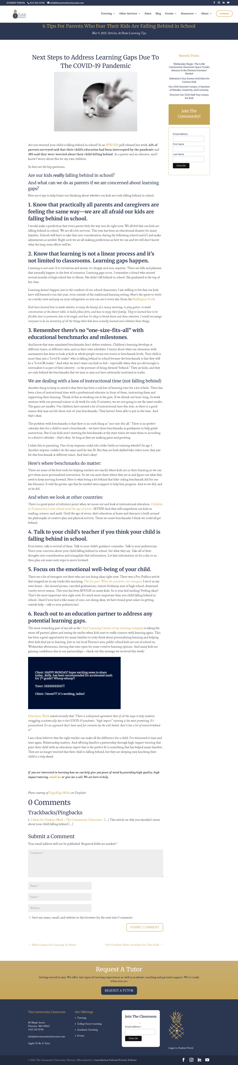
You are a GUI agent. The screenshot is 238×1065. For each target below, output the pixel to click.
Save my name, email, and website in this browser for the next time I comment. (82, 917)
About (205, 16)
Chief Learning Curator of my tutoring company (112, 628)
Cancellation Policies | (106, 1060)
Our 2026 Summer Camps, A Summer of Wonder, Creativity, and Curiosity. (189, 88)
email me (55, 777)
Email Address (180, 134)
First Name (178, 144)
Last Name (178, 154)
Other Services (128, 16)
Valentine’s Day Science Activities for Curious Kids (189, 80)
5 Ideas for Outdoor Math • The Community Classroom (66, 820)
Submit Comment (144, 927)
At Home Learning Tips (132, 33)
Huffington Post (143, 299)
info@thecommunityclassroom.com (46, 1036)
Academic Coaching (87, 1030)
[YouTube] (228, 3)
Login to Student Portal (181, 1048)
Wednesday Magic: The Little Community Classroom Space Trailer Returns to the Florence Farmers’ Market (189, 68)
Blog (158, 16)
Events (169, 16)
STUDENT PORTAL (16, 2)
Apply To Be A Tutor (39, 1043)
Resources (187, 16)
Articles (112, 33)
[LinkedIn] (223, 3)
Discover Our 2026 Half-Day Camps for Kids (189, 96)
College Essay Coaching (89, 1024)
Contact (224, 16)
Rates (148, 16)
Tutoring (106, 16)
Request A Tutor (119, 990)
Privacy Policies (128, 1060)
